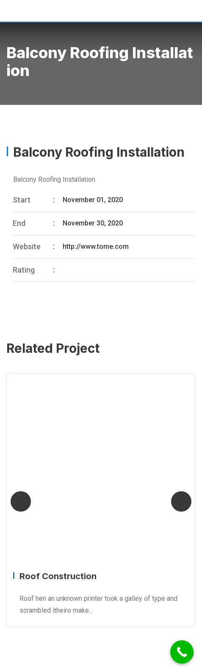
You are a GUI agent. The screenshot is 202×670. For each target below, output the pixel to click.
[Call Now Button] (182, 652)
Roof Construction (58, 576)
